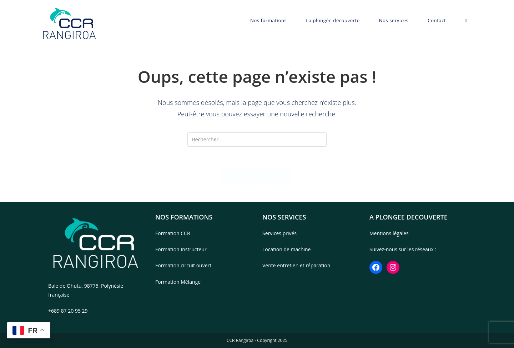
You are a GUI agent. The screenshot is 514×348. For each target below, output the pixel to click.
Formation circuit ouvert (183, 265)
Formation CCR (172, 233)
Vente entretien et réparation (296, 265)
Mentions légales (389, 233)
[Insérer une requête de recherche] (257, 139)
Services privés (279, 233)
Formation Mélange (178, 281)
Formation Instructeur (181, 249)
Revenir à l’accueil (257, 176)
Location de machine (286, 249)
